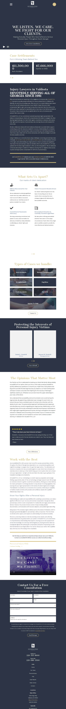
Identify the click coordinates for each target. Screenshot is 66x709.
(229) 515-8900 (33, 702)
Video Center (33, 683)
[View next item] (12, 77)
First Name (13, 595)
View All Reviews (33, 451)
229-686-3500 (33, 660)
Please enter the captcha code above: (19, 619)
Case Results (33, 679)
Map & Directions (33, 700)
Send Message (33, 635)
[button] (8, 46)
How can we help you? (15, 609)
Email (35, 599)
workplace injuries (37, 140)
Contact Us (33, 313)
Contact (33, 686)
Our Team (33, 670)
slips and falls (26, 140)
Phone (12, 599)
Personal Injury (33, 673)
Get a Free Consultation (33, 43)
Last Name (36, 595)
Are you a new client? (15, 604)
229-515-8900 (33, 655)
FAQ (33, 676)
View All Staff (33, 365)
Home (33, 667)
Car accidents (19, 140)
